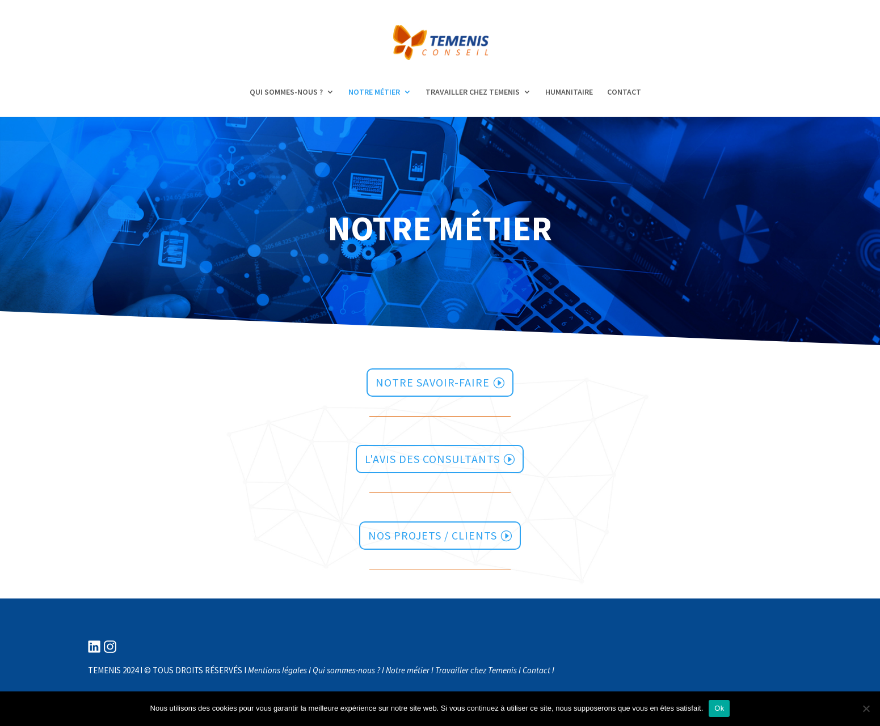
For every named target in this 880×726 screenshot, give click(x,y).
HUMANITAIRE (569, 92)
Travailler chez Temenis (476, 670)
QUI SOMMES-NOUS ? (286, 92)
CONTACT (624, 92)
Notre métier (408, 670)
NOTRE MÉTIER (374, 92)
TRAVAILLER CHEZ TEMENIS (473, 92)
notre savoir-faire (433, 382)
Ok (719, 708)
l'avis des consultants (432, 459)
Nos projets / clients (432, 535)
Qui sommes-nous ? (346, 670)
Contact (536, 670)
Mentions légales (277, 670)
